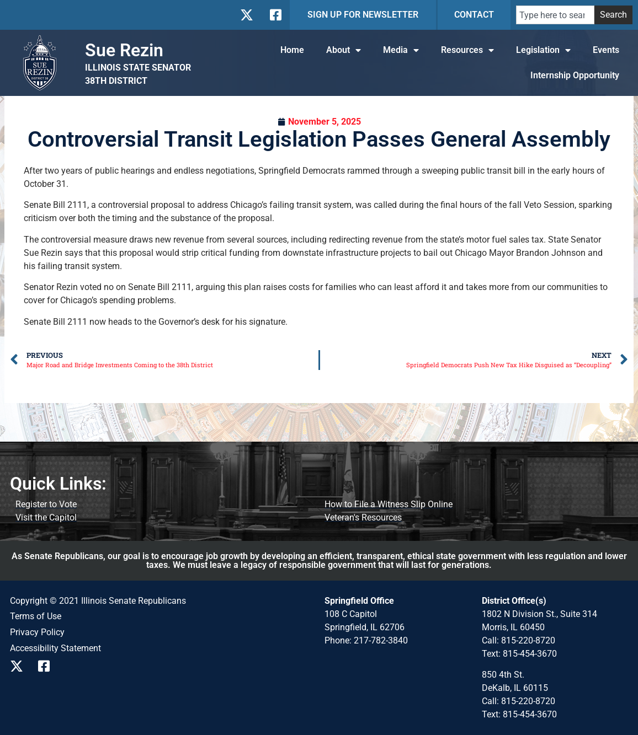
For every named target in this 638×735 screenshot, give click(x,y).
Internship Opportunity (574, 75)
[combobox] (555, 15)
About (343, 50)
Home (292, 50)
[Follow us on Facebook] (274, 15)
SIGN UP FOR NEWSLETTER (362, 14)
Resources (467, 50)
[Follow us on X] (246, 15)
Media (401, 50)
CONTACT (474, 14)
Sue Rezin (124, 50)
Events (606, 50)
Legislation (543, 50)
